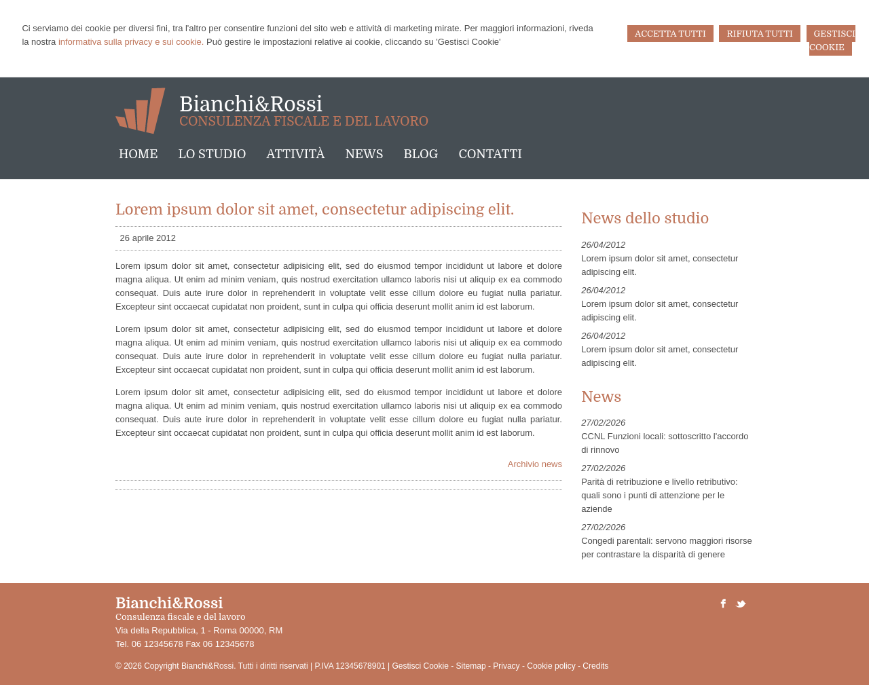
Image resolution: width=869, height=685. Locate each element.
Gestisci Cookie (420, 666)
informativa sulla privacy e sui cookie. (131, 42)
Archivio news (535, 464)
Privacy (506, 666)
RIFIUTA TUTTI (759, 34)
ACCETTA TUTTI (670, 34)
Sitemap (471, 666)
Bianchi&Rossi (250, 104)
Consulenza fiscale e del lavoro (303, 121)
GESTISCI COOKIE (832, 40)
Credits (595, 666)
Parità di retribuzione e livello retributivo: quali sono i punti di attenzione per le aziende (659, 495)
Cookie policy (551, 666)
